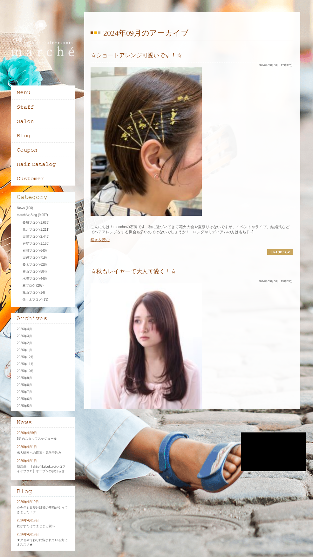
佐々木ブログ (32, 299)
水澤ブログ (30, 278)
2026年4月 (24, 329)
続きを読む (100, 240)
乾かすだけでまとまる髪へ (36, 526)
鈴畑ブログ (30, 222)
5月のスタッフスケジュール (37, 438)
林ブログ (29, 285)
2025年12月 (25, 357)
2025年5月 (24, 406)
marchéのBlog (27, 215)
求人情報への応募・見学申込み (39, 452)
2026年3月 (24, 336)
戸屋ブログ (30, 243)
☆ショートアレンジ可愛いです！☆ (136, 55)
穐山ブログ (30, 292)
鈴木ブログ (30, 264)
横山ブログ (30, 271)
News (21, 208)
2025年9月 (24, 378)
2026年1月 (24, 350)
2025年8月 (24, 385)
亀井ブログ (30, 229)
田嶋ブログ (30, 236)
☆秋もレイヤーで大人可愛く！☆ (133, 271)
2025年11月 (25, 364)
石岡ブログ (30, 250)
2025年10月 (25, 371)
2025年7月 (24, 392)
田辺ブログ (30, 257)
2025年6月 (24, 399)
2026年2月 (24, 343)
